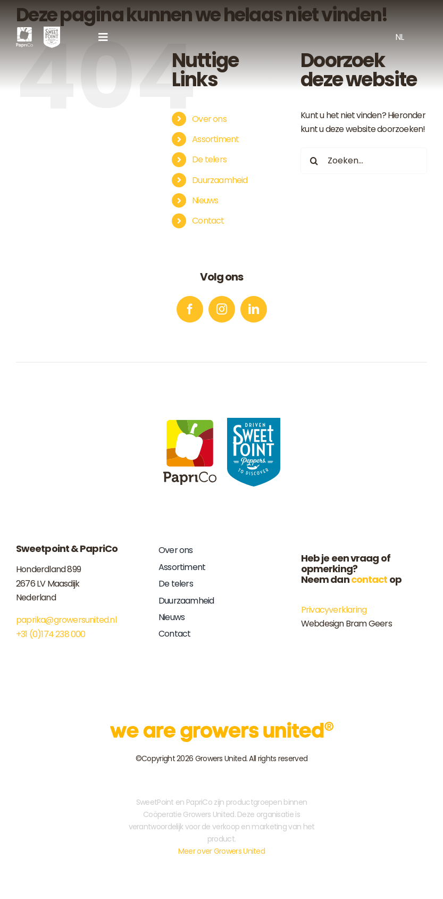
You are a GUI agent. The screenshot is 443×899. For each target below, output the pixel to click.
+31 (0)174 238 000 (51, 634)
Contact (208, 221)
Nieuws (205, 200)
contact (369, 579)
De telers (209, 159)
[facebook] (190, 309)
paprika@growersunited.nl (66, 620)
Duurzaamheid (219, 180)
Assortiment (215, 139)
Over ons (209, 119)
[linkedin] (253, 309)
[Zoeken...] (363, 160)
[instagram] (221, 309)
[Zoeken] (313, 160)
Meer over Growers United (221, 851)
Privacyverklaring (333, 610)
